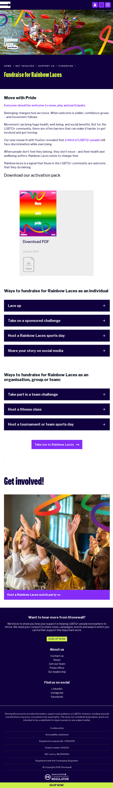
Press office (57, 667)
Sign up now (57, 638)
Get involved (25, 66)
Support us (46, 66)
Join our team (57, 663)
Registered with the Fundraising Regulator (56, 760)
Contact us (57, 655)
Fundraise (65, 66)
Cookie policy (57, 728)
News (56, 659)
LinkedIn (56, 688)
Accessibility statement (57, 734)
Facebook (57, 696)
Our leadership (57, 671)
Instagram (57, 692)
